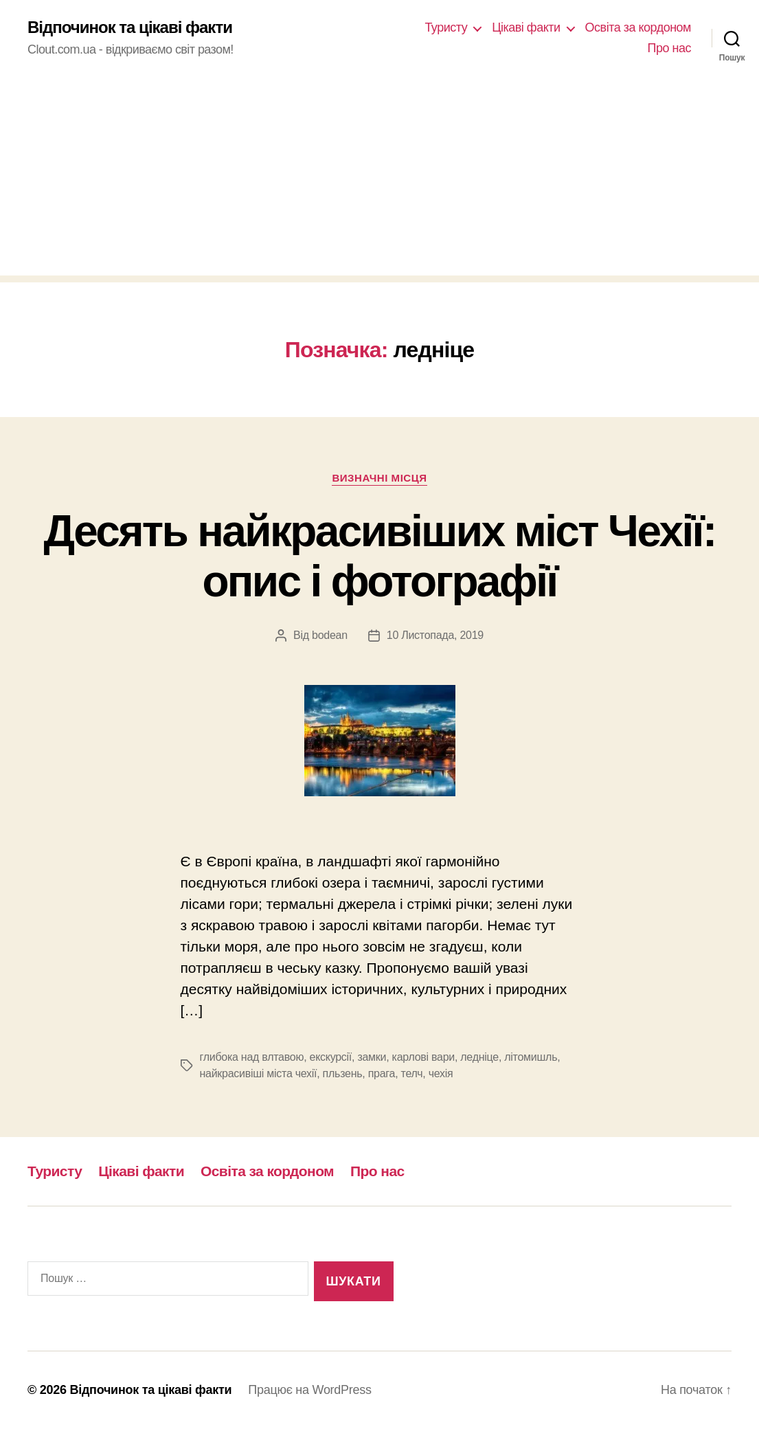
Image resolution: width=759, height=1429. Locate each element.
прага (382, 1073)
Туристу (445, 27)
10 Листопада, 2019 (435, 635)
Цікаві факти (526, 27)
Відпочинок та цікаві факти (129, 27)
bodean (330, 635)
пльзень (343, 1073)
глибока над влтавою (252, 1057)
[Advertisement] (379, 179)
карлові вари (423, 1057)
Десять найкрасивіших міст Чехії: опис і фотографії (379, 556)
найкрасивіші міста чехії (258, 1073)
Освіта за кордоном (638, 27)
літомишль (530, 1057)
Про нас (669, 48)
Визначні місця (379, 478)
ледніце (479, 1057)
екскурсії (331, 1057)
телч (412, 1073)
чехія (441, 1073)
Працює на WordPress (309, 1390)
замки (371, 1057)
